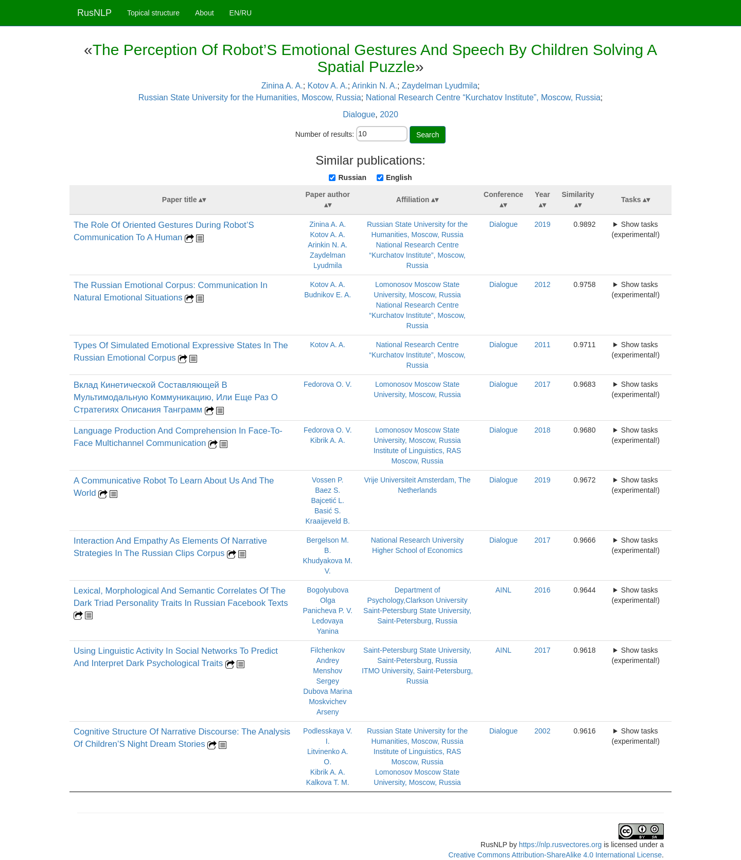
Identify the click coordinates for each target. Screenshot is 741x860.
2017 (543, 384)
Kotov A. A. (328, 85)
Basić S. (327, 511)
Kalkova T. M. (327, 782)
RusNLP (94, 13)
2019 (543, 224)
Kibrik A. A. (327, 440)
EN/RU (241, 13)
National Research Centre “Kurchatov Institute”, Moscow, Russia (483, 97)
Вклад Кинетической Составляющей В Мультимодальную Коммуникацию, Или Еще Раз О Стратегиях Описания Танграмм (176, 397)
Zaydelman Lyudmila (440, 85)
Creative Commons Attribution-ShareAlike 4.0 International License (555, 855)
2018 (543, 430)
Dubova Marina (327, 691)
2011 (543, 345)
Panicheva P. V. (327, 610)
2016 (543, 590)
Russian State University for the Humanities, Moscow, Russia (249, 97)
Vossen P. (327, 480)
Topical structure (153, 13)
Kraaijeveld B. (328, 521)
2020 (389, 114)
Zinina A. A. (282, 85)
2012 (543, 284)
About (204, 13)
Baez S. (327, 490)
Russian (352, 177)
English (399, 177)
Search (427, 135)
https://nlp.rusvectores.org (560, 844)
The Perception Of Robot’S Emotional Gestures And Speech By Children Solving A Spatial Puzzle (375, 58)
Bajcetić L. (327, 500)
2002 (543, 731)
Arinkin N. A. (374, 85)
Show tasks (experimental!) (636, 229)
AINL (503, 590)
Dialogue (359, 114)
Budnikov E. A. (327, 295)
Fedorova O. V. (328, 384)
